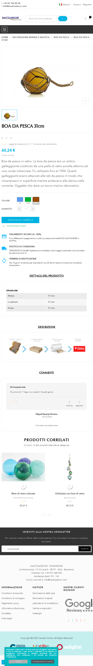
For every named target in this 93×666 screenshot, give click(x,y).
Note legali (7, 618)
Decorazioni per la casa (23, 498)
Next (49, 515)
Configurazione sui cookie (43, 662)
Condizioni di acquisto (12, 593)
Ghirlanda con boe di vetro (69, 493)
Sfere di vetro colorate (23, 493)
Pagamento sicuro (10, 603)
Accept (18, 661)
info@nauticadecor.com (15, 6)
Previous (44, 515)
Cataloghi (37, 613)
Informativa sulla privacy (13, 608)
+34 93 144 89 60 (11, 3)
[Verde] (28, 200)
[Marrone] (36, 200)
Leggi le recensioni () (19, 144)
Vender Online (46, 638)
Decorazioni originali (42, 598)
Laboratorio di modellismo (45, 603)
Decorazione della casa (44, 593)
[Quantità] (26, 209)
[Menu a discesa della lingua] (64, 5)
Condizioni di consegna (13, 598)
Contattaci (6, 613)
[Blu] (20, 200)
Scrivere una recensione (45, 144)
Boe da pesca (70, 498)
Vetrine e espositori (42, 608)
